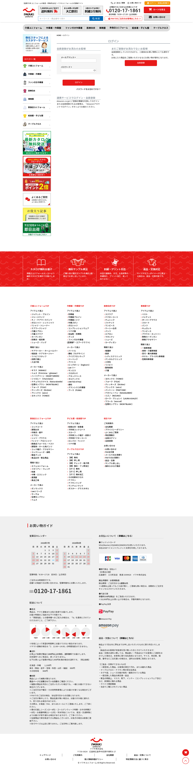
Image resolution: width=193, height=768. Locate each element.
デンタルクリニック (113, 359)
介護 (106, 370)
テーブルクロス (160, 27)
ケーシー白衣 (110, 328)
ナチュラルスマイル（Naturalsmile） (47, 381)
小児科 (107, 362)
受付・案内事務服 (149, 353)
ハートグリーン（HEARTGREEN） (45, 376)
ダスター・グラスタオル (78, 488)
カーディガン (36, 336)
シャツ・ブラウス (38, 438)
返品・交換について (142, 755)
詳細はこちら (125, 535)
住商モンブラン (37, 497)
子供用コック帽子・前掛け (79, 435)
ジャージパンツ (37, 317)
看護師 (107, 350)
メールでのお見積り (113, 454)
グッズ (70, 336)
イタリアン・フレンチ (40, 469)
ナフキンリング (74, 482)
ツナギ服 (71, 331)
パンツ (107, 331)
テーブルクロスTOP (75, 449)
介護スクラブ (36, 334)
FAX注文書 (109, 452)
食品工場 (34, 480)
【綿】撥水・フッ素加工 (78, 466)
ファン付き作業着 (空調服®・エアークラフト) (78, 341)
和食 (32, 471)
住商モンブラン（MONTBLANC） (45, 384)
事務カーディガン (149, 336)
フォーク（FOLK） (38, 387)
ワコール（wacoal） (113, 401)
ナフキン (71, 480)
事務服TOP (145, 306)
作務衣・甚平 (36, 432)
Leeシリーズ (36, 491)
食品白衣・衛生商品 (39, 457)
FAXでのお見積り (112, 457)
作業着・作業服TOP (75, 306)
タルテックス (73, 378)
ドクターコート (111, 317)
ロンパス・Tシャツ (76, 440)
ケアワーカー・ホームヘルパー (44, 350)
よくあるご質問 (118, 3)
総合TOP (108, 418)
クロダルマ (72, 373)
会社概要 (108, 426)
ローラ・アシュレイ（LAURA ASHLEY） (121, 398)
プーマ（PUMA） (75, 390)
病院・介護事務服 (149, 350)
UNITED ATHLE (74, 381)
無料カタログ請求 (112, 466)
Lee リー (71, 367)
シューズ (108, 339)
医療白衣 (91, 27)
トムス (33, 499)
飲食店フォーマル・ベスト (42, 443)
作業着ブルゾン (74, 317)
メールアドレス (68, 57)
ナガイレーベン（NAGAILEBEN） (118, 392)
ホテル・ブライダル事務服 (152, 356)
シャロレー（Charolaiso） (42, 378)
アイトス (71, 362)
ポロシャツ (72, 325)
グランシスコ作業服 (76, 387)
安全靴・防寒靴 (74, 334)
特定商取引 (109, 435)
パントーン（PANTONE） (115, 390)
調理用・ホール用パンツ (41, 446)
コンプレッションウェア (78, 328)
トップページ (45, 755)
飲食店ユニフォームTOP (40, 418)
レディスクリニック (113, 356)
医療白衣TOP (109, 306)
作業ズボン (72, 322)
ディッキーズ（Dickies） (41, 390)
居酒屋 (33, 477)
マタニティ (109, 336)
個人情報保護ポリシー (93, 759)
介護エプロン (36, 331)
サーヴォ (34, 494)
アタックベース (74, 376)
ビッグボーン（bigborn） (79, 364)
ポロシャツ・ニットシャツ (42, 322)
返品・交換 (109, 460)
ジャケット (109, 322)
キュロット (146, 328)
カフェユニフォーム (39, 466)
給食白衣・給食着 (75, 426)
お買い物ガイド (134, 3)
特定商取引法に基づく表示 (137, 759)
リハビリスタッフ (38, 356)
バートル (71, 350)
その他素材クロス (75, 477)
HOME (59, 35)
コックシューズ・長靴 (40, 452)
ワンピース (109, 325)
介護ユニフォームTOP (39, 306)
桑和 (69, 384)
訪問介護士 (35, 359)
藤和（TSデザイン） (76, 353)
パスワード (67, 67)
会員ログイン (110, 438)
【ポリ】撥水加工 (75, 474)
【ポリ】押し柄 (74, 471)
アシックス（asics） (39, 392)
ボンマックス (36, 488)
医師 (106, 353)
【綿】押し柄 (73, 460)
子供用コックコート (76, 429)
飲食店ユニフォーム (119, 27)
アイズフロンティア (76, 356)
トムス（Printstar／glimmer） (44, 373)
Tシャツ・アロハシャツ (41, 440)
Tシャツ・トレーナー (40, 325)
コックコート (36, 426)
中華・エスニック (38, 474)
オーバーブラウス (149, 319)
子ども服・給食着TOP (76, 418)
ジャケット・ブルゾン (40, 314)
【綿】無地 (72, 457)
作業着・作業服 (53, 27)
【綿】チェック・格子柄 (78, 463)
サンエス (71, 370)
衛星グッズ (35, 455)
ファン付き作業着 (73, 27)
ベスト (144, 314)
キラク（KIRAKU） (39, 370)
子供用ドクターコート (77, 438)
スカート (145, 322)
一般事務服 (146, 348)
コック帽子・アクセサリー (42, 449)
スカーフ (71, 432)
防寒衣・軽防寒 (37, 339)
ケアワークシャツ (38, 328)
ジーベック (72, 359)
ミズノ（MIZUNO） (113, 395)
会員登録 (108, 440)
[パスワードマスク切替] (94, 70)
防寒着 (70, 314)
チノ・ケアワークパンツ (41, 319)
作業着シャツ (73, 319)
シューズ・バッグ (38, 342)
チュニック (109, 319)
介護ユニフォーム (33, 27)
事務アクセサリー (149, 339)
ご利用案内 (77, 755)
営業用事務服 (147, 359)
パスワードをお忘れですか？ (88, 89)
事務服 (102, 27)
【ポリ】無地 (73, 468)
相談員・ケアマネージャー (42, 353)
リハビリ (108, 364)
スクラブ (108, 314)
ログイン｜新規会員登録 (157, 3)
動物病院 (108, 367)
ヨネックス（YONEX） (40, 395)
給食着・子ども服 (140, 27)
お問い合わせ (110, 449)
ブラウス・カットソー (151, 334)
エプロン (108, 334)
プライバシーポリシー (114, 429)
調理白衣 (34, 429)
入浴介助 (34, 362)
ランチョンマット (75, 485)
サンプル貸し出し (112, 463)
